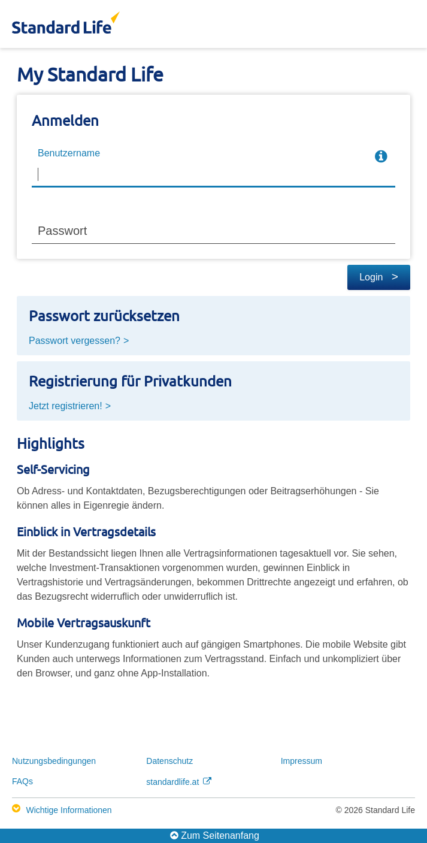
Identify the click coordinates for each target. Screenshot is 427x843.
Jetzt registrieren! (65, 406)
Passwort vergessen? (74, 341)
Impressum (301, 761)
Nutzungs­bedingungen (54, 761)
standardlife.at (178, 782)
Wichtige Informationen (68, 810)
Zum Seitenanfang (214, 835)
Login (378, 277)
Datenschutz (169, 761)
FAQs (22, 781)
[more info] (381, 157)
